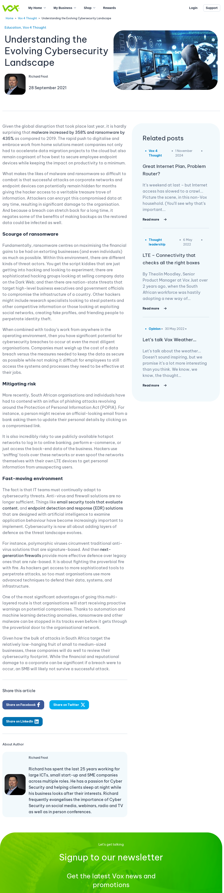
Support (212, 8)
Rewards (109, 8)
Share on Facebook (23, 704)
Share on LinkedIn (22, 721)
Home (9, 18)
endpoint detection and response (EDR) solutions (75, 508)
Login (193, 8)
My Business (63, 8)
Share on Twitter (69, 704)
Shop (87, 8)
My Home (35, 8)
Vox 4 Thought (27, 18)
